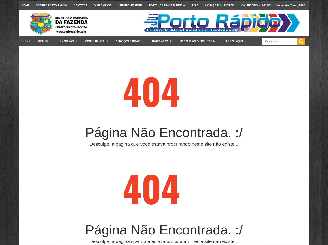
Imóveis (43, 41)
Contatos (80, 5)
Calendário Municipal (256, 5)
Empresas (67, 41)
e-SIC (195, 5)
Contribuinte (94, 41)
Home (25, 5)
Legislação (234, 41)
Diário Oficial (103, 5)
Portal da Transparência (167, 5)
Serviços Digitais (128, 41)
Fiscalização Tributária (197, 41)
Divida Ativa (160, 41)
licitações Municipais (220, 5)
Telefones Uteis (131, 5)
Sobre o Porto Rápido (51, 5)
